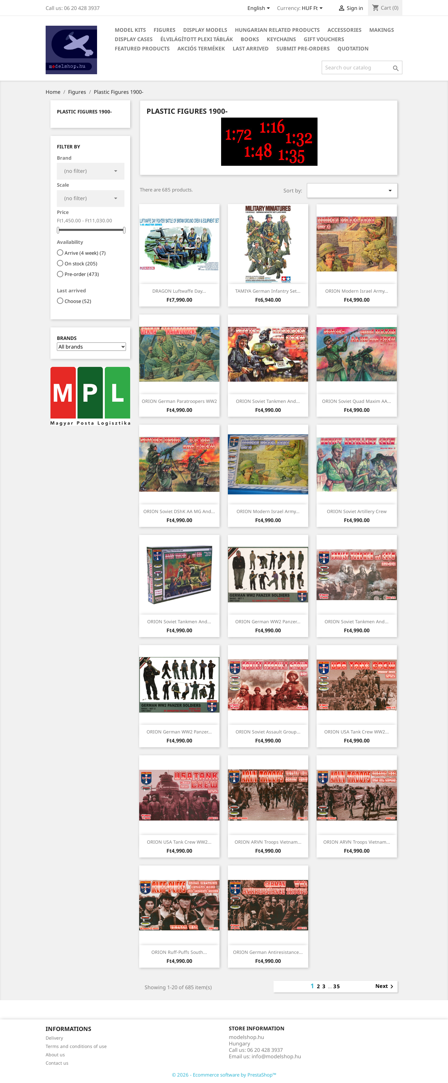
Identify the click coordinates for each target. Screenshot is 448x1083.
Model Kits (130, 29)
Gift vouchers (324, 39)
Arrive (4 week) (85, 253)
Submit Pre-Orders (303, 48)
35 (336, 986)
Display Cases (134, 39)
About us (55, 1055)
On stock (81, 263)
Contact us (57, 1063)
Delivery (54, 1038)
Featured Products (142, 48)
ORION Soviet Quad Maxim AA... (356, 401)
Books (250, 39)
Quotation (353, 48)
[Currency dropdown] (313, 9)
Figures (164, 29)
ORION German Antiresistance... (268, 952)
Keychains (281, 39)
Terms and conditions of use (76, 1046)
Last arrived (251, 48)
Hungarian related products (277, 29)
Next (385, 986)
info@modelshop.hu (276, 1056)
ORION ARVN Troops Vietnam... (268, 842)
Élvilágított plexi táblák (196, 39)
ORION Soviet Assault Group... (268, 732)
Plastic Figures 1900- (84, 111)
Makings (381, 29)
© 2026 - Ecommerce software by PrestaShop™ (224, 1074)
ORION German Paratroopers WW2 (179, 401)
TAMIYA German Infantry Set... (267, 291)
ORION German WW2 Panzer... (267, 621)
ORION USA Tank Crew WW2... (356, 732)
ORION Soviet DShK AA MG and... (179, 511)
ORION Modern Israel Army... (356, 291)
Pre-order (82, 274)
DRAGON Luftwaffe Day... (179, 291)
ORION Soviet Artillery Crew (357, 511)
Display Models (205, 29)
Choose (78, 301)
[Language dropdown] (259, 9)
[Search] (362, 67)
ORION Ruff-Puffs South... (179, 952)
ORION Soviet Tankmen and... (268, 401)
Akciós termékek (201, 48)
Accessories (344, 29)
